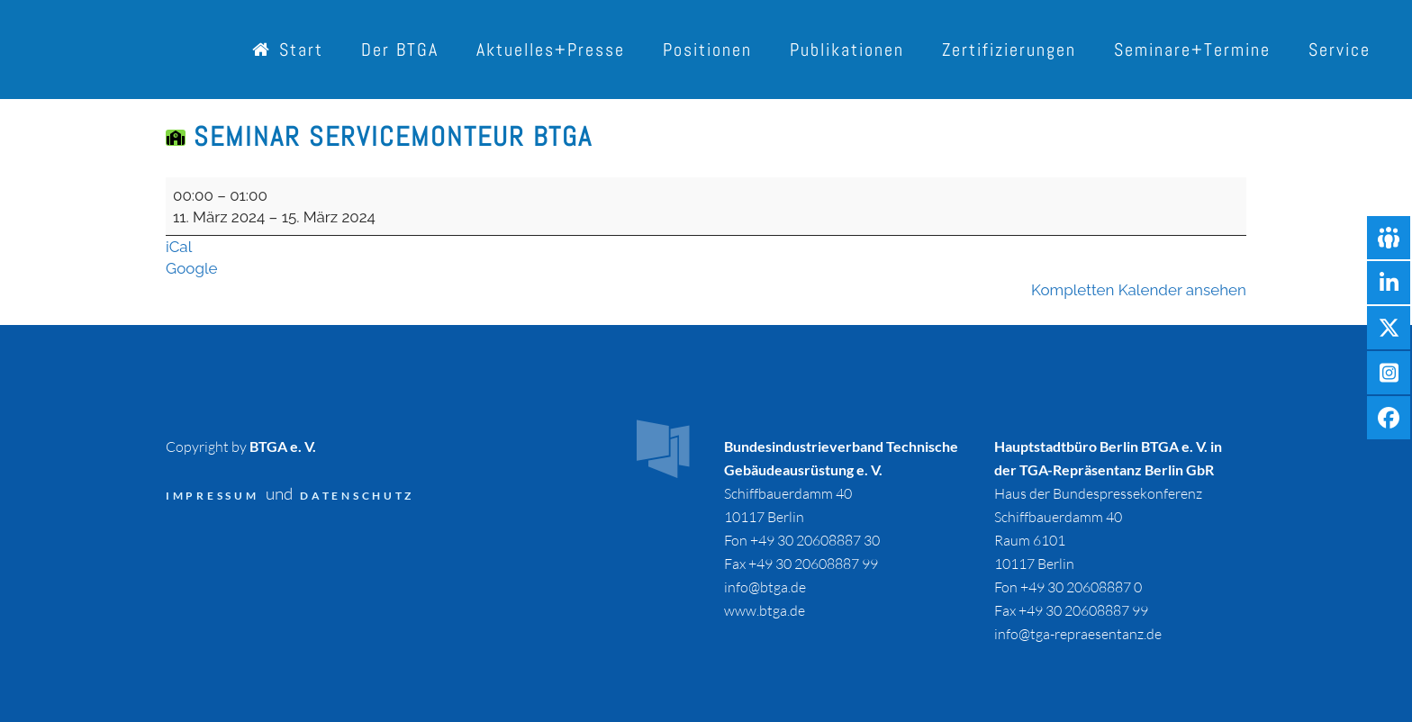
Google (192, 268)
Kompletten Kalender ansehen (1138, 290)
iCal (179, 247)
